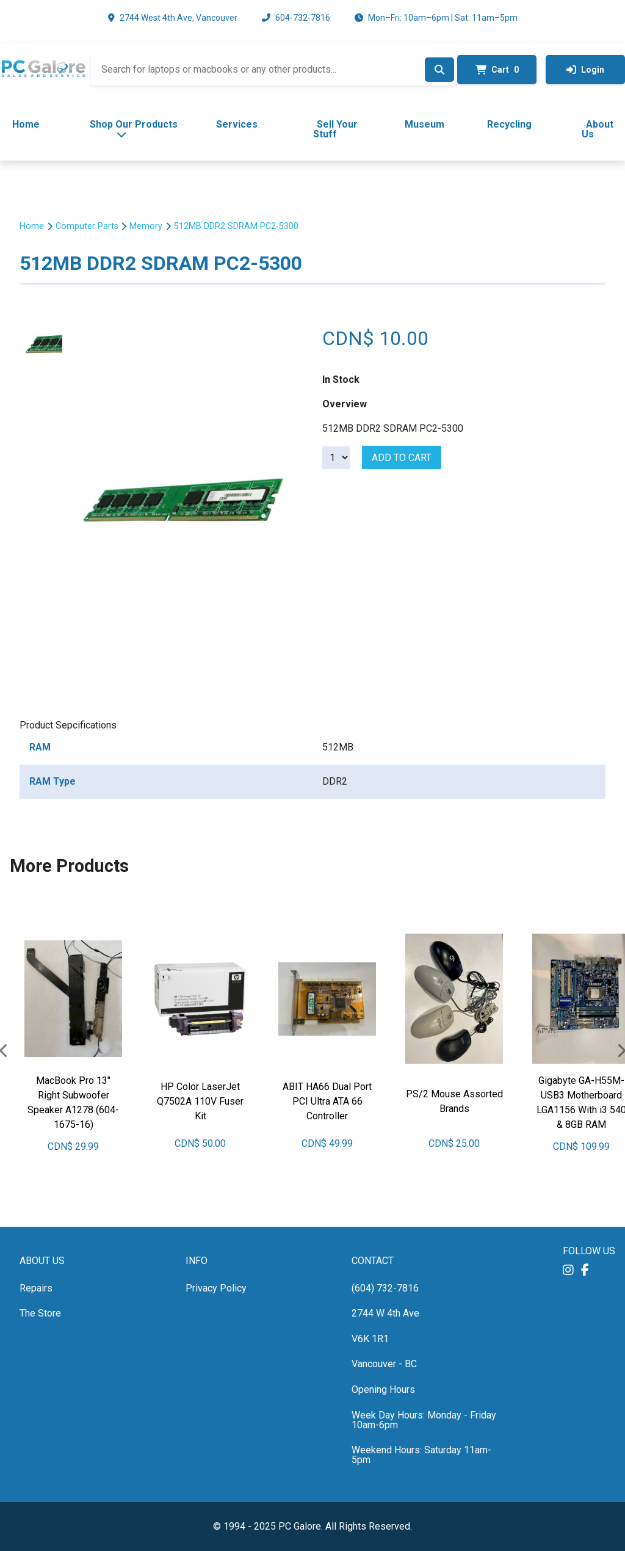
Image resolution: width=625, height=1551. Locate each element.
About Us (598, 129)
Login (585, 69)
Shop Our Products (134, 128)
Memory (145, 226)
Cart (497, 69)
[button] (568, 1270)
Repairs (36, 1288)
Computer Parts (87, 226)
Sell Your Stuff (335, 129)
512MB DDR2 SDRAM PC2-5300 (236, 226)
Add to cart (402, 457)
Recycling (509, 124)
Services (237, 124)
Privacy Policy (216, 1288)
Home (26, 124)
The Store (40, 1313)
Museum (424, 124)
